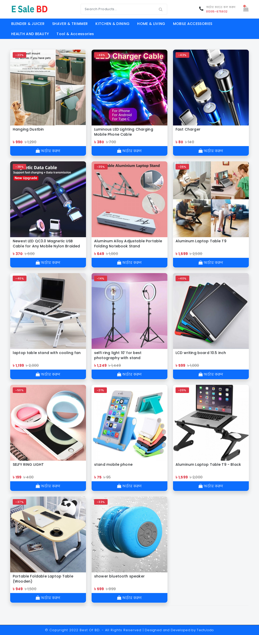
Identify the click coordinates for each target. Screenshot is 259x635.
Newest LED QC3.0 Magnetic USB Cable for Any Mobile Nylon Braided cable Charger (46, 243)
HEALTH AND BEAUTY (30, 33)
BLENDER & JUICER (28, 23)
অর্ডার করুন (48, 151)
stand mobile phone (113, 464)
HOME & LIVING (151, 23)
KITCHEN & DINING (112, 23)
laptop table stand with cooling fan (47, 352)
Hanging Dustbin (28, 129)
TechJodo (205, 630)
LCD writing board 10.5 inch (201, 352)
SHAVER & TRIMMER (70, 23)
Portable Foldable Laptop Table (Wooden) (43, 579)
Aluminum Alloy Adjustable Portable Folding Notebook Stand (128, 243)
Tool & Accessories (75, 33)
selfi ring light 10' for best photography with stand (118, 355)
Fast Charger (188, 129)
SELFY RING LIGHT (28, 464)
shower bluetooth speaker (119, 576)
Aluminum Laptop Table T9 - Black (208, 464)
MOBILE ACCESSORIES (192, 23)
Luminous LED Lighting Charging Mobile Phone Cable (123, 132)
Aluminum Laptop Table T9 (201, 241)
